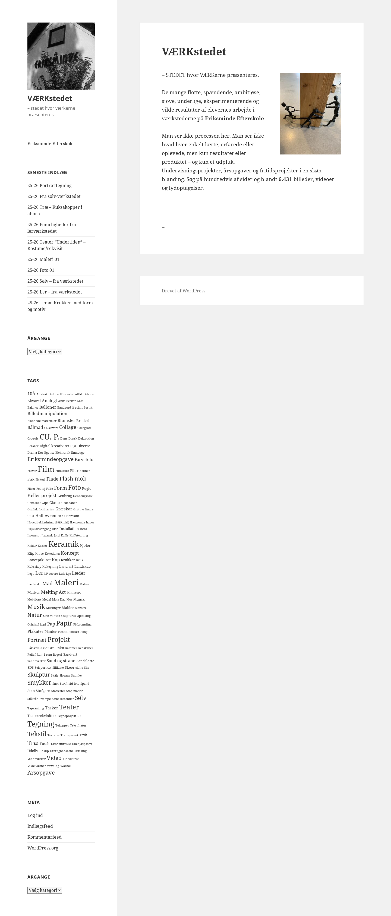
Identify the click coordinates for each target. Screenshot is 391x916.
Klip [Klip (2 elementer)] (30, 553)
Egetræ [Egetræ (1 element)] (49, 452)
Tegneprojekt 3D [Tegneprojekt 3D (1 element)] (69, 716)
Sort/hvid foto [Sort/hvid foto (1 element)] (69, 684)
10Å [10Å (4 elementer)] (31, 394)
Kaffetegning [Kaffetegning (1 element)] (79, 535)
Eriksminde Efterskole (50, 144)
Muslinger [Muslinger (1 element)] (53, 608)
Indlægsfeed (40, 826)
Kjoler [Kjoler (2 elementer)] (85, 545)
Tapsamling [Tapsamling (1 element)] (35, 708)
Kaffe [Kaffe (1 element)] (64, 535)
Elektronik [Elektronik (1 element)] (62, 452)
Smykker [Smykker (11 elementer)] (39, 682)
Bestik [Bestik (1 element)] (88, 407)
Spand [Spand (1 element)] (84, 684)
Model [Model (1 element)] (46, 599)
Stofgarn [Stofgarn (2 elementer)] (43, 690)
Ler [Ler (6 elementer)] (39, 573)
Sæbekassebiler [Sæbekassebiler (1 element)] (63, 699)
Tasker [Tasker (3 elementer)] (51, 707)
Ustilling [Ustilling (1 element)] (81, 751)
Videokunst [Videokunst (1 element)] (71, 759)
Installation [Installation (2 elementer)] (69, 528)
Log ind (35, 815)
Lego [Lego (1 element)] (30, 574)
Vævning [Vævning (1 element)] (53, 766)
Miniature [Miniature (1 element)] (74, 593)
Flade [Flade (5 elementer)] (52, 479)
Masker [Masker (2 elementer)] (33, 592)
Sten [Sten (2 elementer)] (31, 690)
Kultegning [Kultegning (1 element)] (50, 566)
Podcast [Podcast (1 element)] (73, 632)
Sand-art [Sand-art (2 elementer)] (70, 654)
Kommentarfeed (44, 837)
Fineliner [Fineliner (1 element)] (83, 471)
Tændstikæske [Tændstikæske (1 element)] (61, 744)
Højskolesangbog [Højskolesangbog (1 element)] (39, 529)
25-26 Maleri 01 (43, 259)
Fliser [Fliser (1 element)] (31, 489)
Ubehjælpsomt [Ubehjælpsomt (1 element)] (82, 744)
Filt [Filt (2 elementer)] (73, 470)
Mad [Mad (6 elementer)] (47, 583)
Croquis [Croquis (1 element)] (33, 438)
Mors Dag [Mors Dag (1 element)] (58, 599)
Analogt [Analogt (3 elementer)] (49, 400)
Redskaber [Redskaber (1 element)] (85, 648)
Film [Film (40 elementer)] (46, 469)
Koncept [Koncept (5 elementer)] (70, 553)
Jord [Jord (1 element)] (57, 535)
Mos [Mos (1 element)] (69, 599)
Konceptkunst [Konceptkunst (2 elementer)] (39, 559)
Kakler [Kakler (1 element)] (32, 546)
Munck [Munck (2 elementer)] (79, 599)
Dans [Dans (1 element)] (63, 438)
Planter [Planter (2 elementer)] (51, 631)
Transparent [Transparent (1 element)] (69, 735)
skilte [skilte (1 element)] (79, 667)
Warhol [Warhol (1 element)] (65, 766)
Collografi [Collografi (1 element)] (84, 428)
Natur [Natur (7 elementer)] (34, 614)
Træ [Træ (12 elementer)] (33, 743)
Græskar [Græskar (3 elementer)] (63, 508)
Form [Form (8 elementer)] (60, 487)
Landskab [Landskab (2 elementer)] (82, 566)
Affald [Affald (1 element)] (79, 394)
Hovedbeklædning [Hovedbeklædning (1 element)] (40, 522)
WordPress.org (42, 848)
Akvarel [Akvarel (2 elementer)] (34, 400)
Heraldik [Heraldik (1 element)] (72, 516)
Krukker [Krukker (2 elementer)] (68, 559)
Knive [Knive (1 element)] (39, 553)
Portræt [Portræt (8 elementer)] (36, 639)
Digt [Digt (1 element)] (73, 446)
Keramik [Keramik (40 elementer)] (63, 544)
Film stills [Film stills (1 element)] (62, 471)
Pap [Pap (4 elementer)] (51, 624)
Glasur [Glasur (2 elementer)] (54, 502)
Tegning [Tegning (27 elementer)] (40, 724)
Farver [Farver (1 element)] (32, 471)
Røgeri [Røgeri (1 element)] (57, 654)
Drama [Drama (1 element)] (32, 452)
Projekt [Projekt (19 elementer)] (59, 639)
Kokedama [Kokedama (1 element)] (52, 553)
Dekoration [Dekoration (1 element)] (86, 438)
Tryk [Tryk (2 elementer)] (83, 734)
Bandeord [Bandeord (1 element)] (64, 407)
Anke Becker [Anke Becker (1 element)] (67, 401)
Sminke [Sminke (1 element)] (76, 675)
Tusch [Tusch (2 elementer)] (44, 743)
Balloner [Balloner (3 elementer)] (47, 407)
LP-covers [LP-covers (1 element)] (51, 574)
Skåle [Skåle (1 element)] (54, 675)
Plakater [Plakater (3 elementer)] (35, 631)
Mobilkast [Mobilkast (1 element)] (34, 599)
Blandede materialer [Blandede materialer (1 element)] (41, 421)
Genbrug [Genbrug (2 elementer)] (65, 495)
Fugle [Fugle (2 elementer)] (86, 488)
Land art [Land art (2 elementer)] (66, 566)
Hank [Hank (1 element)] (61, 516)
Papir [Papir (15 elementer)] (64, 623)
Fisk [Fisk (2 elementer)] (30, 479)
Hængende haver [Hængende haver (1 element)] (82, 522)
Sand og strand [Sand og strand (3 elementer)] (61, 660)
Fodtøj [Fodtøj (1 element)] (40, 489)
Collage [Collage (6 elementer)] (67, 427)
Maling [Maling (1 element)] (84, 584)
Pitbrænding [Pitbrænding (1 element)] (82, 624)
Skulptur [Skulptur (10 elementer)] (38, 674)
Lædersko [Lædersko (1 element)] (34, 584)
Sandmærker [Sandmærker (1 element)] (36, 661)
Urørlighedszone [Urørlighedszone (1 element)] (62, 751)
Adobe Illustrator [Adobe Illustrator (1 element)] (62, 394)
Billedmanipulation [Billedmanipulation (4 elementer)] (47, 413)
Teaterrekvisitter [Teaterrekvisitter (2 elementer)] (41, 715)
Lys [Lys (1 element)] (68, 574)
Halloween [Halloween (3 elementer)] (45, 515)
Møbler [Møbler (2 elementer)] (68, 607)
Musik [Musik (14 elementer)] (36, 606)
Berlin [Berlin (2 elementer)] (77, 407)
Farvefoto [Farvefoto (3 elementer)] (84, 459)
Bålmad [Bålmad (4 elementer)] (35, 427)
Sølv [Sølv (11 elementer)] (80, 698)
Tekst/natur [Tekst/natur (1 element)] (78, 725)
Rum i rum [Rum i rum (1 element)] (44, 654)
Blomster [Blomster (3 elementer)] (66, 420)
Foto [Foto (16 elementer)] (74, 487)
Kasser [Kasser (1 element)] (42, 546)
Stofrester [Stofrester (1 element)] (58, 691)
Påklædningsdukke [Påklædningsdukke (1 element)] (40, 648)
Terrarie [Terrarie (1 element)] (53, 735)
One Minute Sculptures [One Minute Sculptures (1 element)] (59, 616)
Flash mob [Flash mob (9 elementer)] (72, 478)
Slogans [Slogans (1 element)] (64, 675)
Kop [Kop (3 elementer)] (56, 559)
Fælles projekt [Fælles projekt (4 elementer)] (41, 495)
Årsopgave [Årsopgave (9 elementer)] (41, 772)
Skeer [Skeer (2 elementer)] (69, 667)
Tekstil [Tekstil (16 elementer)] (36, 733)
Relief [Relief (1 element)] (31, 654)
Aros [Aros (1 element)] (80, 401)
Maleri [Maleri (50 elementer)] (66, 582)
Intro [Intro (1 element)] (83, 529)
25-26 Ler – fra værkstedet (54, 292)
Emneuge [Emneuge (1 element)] (77, 452)
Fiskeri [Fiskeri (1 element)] (40, 479)
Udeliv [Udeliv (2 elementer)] (32, 750)
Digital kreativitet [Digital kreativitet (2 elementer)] (54, 445)
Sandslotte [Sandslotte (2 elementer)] (85, 660)
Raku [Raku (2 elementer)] (59, 647)
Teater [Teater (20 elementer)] (69, 706)
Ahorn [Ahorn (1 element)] (89, 394)
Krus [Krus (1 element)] (79, 560)
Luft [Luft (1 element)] (62, 574)
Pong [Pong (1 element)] (83, 632)
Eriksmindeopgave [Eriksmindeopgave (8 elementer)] (50, 459)
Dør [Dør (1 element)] (40, 452)
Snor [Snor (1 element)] (55, 684)
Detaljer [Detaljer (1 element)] (33, 446)
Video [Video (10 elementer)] (54, 758)
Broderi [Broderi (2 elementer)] (82, 420)
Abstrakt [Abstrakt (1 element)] (42, 394)
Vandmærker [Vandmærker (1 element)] (36, 759)
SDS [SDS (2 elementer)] (30, 667)
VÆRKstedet (49, 98)
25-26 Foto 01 (40, 270)
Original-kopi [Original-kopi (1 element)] (36, 624)
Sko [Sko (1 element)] (86, 667)
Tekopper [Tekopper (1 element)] (62, 725)
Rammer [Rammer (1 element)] (71, 648)
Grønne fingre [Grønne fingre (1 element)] (83, 509)
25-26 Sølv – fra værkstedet (55, 281)
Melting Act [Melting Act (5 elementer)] (53, 592)
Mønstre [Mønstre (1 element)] (81, 608)
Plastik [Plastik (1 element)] (62, 632)
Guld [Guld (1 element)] (30, 516)
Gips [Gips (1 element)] (45, 503)
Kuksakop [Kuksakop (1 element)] (34, 566)
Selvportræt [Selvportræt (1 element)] (43, 667)
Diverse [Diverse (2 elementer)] (83, 445)
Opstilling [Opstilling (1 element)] (84, 616)
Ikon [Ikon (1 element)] (55, 529)
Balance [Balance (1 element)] (32, 407)
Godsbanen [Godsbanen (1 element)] (69, 503)
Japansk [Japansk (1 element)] (47, 535)
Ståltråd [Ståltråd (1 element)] (33, 699)
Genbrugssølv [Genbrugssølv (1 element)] (82, 496)
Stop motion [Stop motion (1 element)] (74, 691)
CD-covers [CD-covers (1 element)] (51, 428)
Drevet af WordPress (183, 291)
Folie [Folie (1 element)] (49, 489)
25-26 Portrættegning (49, 185)
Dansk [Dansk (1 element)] (72, 438)
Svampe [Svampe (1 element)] (45, 699)
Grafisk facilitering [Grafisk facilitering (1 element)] (40, 509)
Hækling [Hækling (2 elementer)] (62, 522)
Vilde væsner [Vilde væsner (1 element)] (36, 766)
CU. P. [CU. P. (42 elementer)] (49, 436)
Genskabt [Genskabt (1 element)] (34, 503)
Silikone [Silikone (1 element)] (58, 667)
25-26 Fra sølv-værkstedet (54, 196)
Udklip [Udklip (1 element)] (44, 751)
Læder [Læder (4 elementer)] (79, 573)
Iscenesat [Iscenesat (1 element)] (33, 535)
